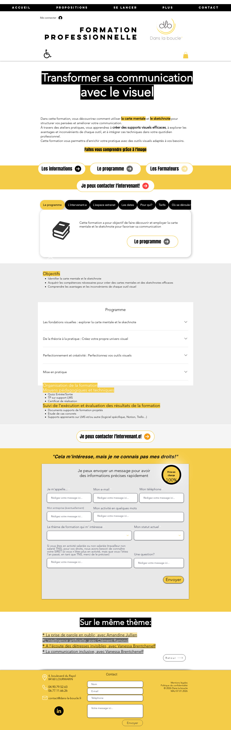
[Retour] (174, 657)
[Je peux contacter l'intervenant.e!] (115, 437)
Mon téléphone (150, 489)
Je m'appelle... (57, 489)
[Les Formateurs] (169, 169)
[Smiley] (50, 260)
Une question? (144, 554)
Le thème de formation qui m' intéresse (74, 526)
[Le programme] (115, 169)
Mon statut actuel (146, 526)
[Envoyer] (173, 579)
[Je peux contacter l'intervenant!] (115, 186)
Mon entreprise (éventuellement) (65, 508)
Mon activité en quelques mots (115, 508)
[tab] (52, 205)
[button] (185, 55)
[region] (171, 477)
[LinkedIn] (59, 711)
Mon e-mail (101, 489)
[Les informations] (62, 169)
